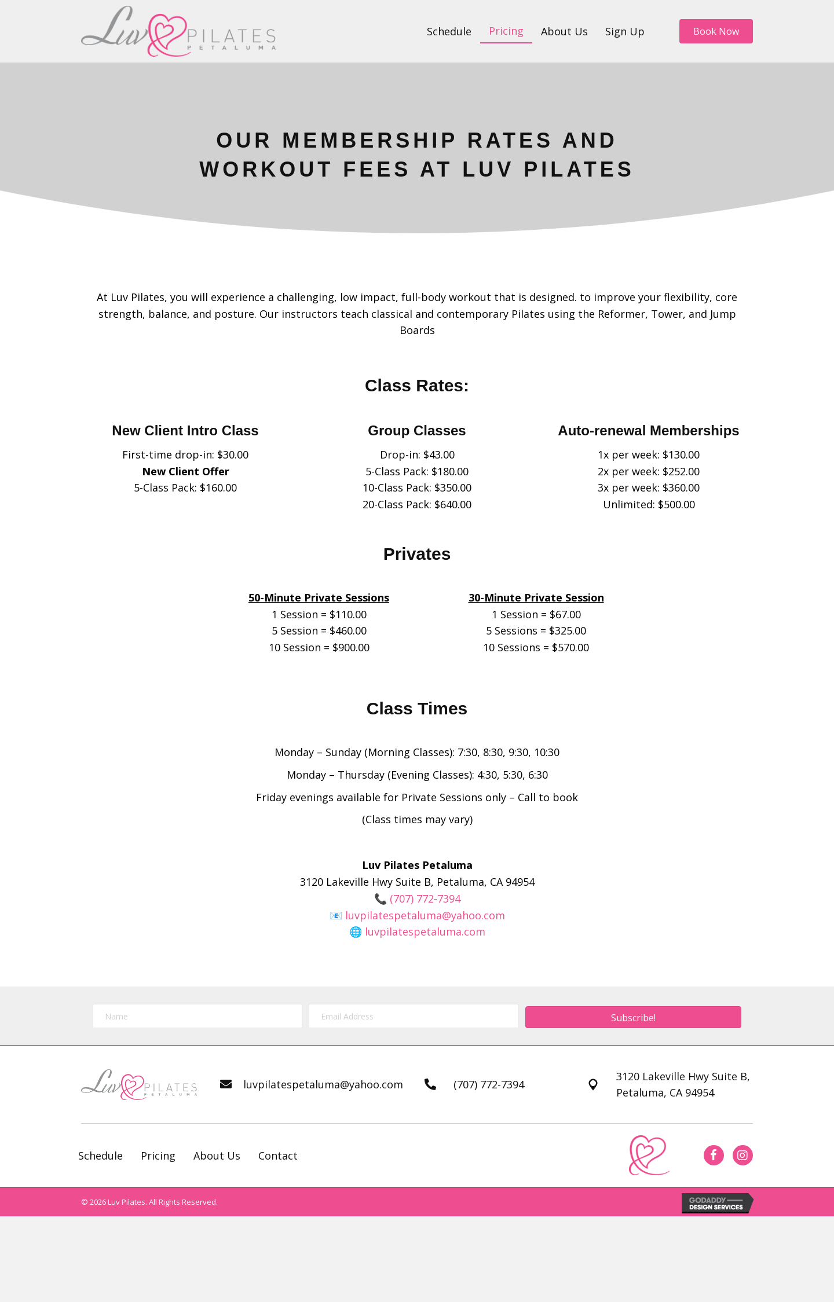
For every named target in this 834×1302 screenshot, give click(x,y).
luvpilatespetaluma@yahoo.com (425, 915)
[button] (633, 1017)
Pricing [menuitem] (158, 1155)
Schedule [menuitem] (100, 1155)
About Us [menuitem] (216, 1155)
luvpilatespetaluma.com (425, 931)
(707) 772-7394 (425, 898)
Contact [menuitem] (278, 1155)
